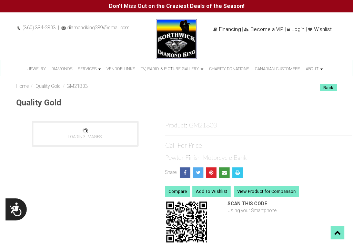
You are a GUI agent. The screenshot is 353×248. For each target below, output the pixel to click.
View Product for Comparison (266, 191)
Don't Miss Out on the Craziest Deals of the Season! (176, 6)
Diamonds (61, 68)
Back (328, 87)
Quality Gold (48, 86)
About (314, 68)
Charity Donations (229, 68)
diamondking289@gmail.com (95, 27)
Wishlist (320, 29)
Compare (178, 191)
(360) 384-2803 (36, 27)
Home (22, 86)
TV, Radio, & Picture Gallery (172, 68)
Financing (227, 29)
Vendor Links (121, 68)
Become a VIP (263, 29)
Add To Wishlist (211, 191)
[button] (337, 232)
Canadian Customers (277, 68)
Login (295, 29)
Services (89, 68)
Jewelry (37, 68)
